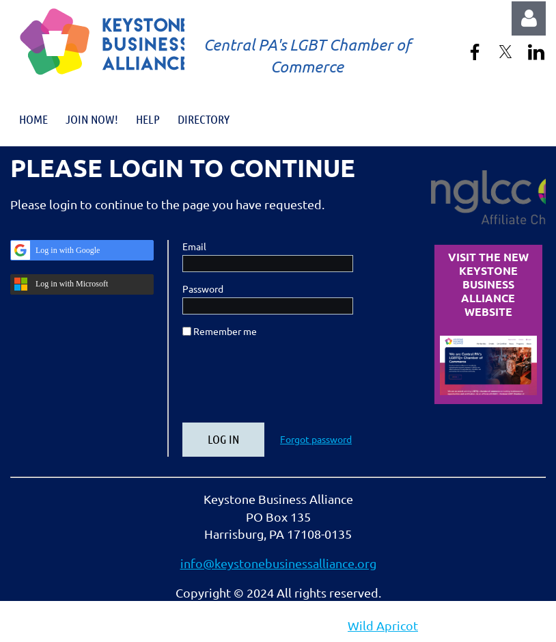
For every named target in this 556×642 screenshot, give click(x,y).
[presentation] (286, 385)
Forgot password (316, 439)
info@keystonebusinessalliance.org (278, 563)
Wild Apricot (383, 625)
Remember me (225, 331)
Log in (529, 18)
